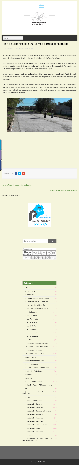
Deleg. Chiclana (31, 315)
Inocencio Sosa (31, 374)
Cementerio (29, 295)
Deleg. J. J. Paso (31, 326)
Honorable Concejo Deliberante (37, 367)
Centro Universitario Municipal (37, 302)
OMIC (27, 388)
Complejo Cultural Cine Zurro (36, 305)
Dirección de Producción (34, 354)
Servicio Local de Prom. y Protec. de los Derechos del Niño (38, 439)
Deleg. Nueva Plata (32, 336)
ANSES (27, 288)
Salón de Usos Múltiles (34, 400)
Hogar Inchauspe (31, 364)
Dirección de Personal (33, 350)
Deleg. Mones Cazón (33, 333)
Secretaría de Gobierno (34, 414)
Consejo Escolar (31, 312)
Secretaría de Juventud (34, 421)
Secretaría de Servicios (34, 432)
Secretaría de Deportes (34, 407)
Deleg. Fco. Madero (32, 319)
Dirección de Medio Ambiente (36, 347)
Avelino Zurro (30, 291)
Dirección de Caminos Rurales (36, 343)
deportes (28, 340)
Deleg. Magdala (31, 329)
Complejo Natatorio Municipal (36, 308)
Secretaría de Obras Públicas (24, 48)
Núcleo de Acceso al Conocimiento (38, 385)
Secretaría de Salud (32, 428)
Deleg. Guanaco (31, 322)
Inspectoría (29, 378)
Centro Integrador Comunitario (37, 298)
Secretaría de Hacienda (34, 418)
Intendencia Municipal (33, 381)
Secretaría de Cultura (33, 404)
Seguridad (29, 435)
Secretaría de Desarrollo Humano (38, 411)
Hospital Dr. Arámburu (33, 371)
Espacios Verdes (31, 357)
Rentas (27, 397)
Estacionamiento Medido (34, 360)
